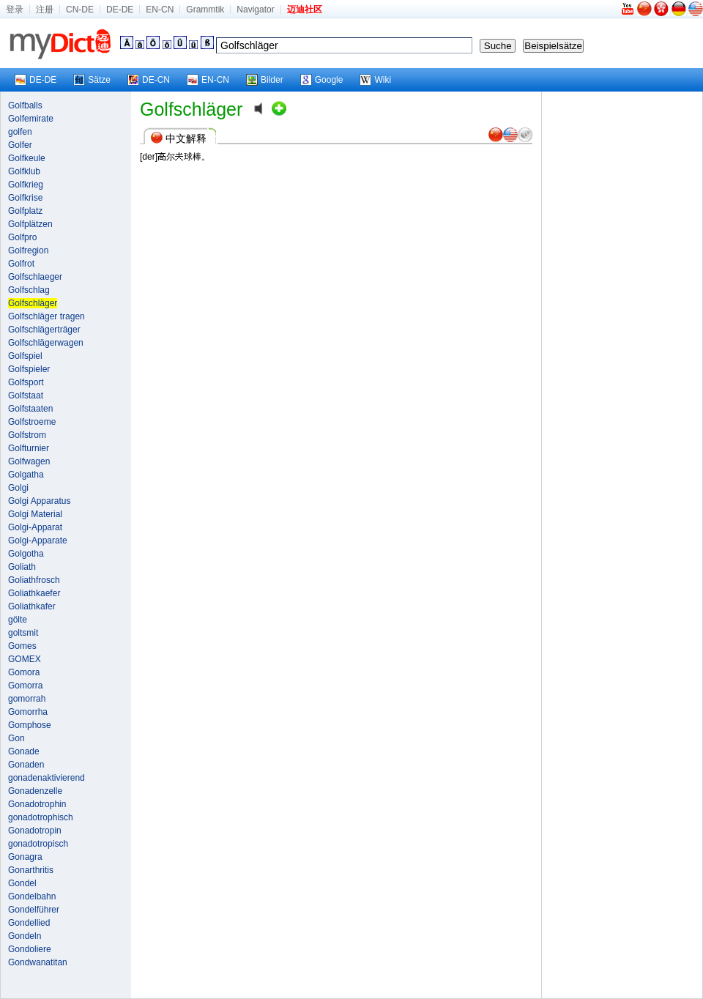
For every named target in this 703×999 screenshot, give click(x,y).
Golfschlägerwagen (45, 343)
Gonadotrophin (37, 804)
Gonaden (26, 765)
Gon (16, 738)
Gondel (22, 883)
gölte (17, 619)
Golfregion (28, 250)
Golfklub (24, 171)
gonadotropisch (38, 844)
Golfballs (25, 105)
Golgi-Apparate (37, 540)
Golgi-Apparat (35, 527)
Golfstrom (27, 435)
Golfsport (26, 382)
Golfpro (22, 237)
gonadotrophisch (40, 817)
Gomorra (25, 685)
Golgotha (26, 554)
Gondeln (24, 936)
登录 (14, 9)
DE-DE (119, 9)
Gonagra (25, 857)
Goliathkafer (32, 606)
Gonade (24, 751)
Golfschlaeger (35, 277)
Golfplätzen (30, 224)
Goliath (22, 567)
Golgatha (26, 474)
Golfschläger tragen (46, 316)
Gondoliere (29, 949)
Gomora (24, 672)
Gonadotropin (35, 830)
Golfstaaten (30, 409)
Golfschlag (29, 290)
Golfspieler (29, 369)
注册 (44, 9)
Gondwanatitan (37, 962)
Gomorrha (28, 712)
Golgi (18, 488)
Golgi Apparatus (39, 501)
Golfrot (21, 264)
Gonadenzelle (35, 791)
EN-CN (160, 9)
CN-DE (80, 9)
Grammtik (205, 9)
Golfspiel (25, 356)
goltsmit (23, 633)
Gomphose (29, 725)
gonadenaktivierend (46, 778)
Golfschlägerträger (44, 329)
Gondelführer (33, 910)
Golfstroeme (32, 422)
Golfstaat (25, 395)
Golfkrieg (25, 184)
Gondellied (29, 923)
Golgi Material (35, 514)
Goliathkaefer (34, 593)
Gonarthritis (30, 870)
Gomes (22, 646)
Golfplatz (25, 211)
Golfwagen (29, 461)
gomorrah (26, 699)
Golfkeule (26, 158)
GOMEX (24, 659)
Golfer (20, 145)
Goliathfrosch (34, 580)
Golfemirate (30, 119)
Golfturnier (28, 448)
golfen (20, 132)
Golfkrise (25, 198)
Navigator (255, 9)
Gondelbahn (32, 896)
